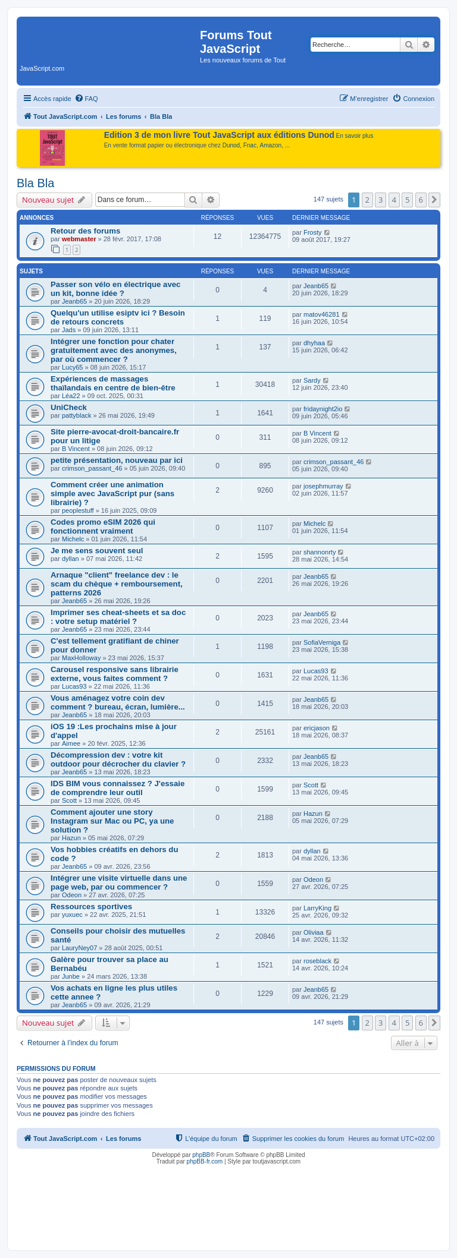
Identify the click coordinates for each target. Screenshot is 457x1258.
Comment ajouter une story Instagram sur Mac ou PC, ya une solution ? (112, 821)
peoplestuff (78, 510)
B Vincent (76, 448)
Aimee (71, 743)
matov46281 (321, 314)
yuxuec (72, 914)
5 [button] (407, 199)
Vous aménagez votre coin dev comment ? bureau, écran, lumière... (118, 702)
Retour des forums (85, 230)
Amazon (271, 145)
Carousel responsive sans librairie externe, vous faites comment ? (115, 674)
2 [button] (367, 199)
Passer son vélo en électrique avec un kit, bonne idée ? (115, 289)
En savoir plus (355, 136)
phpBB (201, 1155)
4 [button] (394, 199)
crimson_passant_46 (92, 468)
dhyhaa (314, 342)
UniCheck (69, 407)
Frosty (312, 232)
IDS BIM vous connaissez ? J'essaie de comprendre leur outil (117, 788)
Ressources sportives (91, 906)
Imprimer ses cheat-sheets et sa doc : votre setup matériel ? (118, 617)
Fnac (249, 145)
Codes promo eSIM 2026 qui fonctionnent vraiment (103, 526)
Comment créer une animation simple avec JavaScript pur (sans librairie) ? (112, 493)
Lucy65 (72, 367)
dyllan (70, 558)
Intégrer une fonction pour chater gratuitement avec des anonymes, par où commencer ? (114, 350)
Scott (69, 800)
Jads (69, 329)
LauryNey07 (79, 947)
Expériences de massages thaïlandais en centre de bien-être (113, 383)
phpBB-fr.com (205, 1161)
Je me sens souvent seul (97, 550)
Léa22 (71, 395)
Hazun (71, 837)
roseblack (317, 960)
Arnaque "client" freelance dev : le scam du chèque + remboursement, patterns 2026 (117, 583)
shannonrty (319, 552)
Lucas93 (74, 686)
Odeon (72, 894)
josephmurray (323, 486)
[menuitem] (86, 99)
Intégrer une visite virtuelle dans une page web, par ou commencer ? (119, 882)
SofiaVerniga (321, 642)
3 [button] (380, 199)
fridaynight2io (322, 408)
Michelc (73, 539)
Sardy (312, 380)
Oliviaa (313, 932)
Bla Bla (35, 183)
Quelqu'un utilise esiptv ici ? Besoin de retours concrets (118, 317)
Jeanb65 (74, 301)
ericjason (316, 728)
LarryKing (317, 908)
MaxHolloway (81, 657)
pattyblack (77, 415)
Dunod (231, 145)
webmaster (79, 238)
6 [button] (421, 199)
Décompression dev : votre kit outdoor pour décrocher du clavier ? (118, 759)
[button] (434, 200)
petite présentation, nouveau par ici (117, 460)
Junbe (71, 976)
